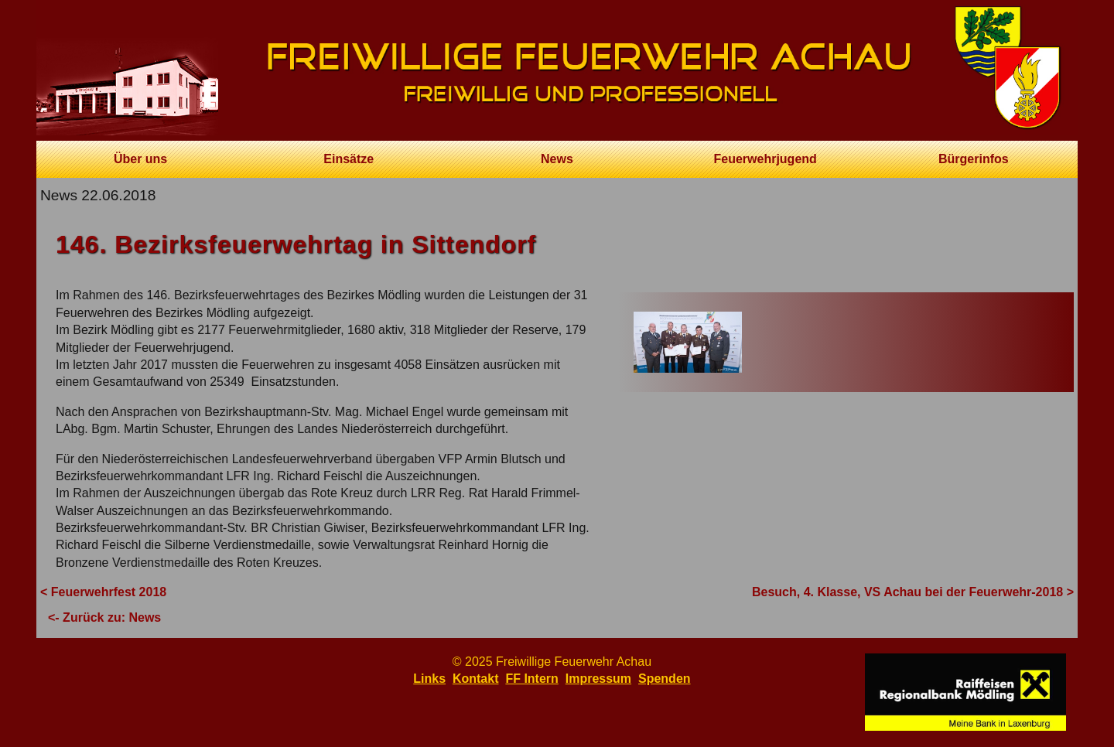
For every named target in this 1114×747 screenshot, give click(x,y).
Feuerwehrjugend (764, 158)
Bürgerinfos (973, 158)
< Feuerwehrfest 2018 (103, 592)
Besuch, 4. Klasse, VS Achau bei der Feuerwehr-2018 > (913, 592)
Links (429, 678)
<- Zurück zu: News (104, 617)
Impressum (598, 678)
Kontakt (476, 678)
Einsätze (348, 158)
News (557, 158)
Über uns (140, 158)
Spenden (664, 678)
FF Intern (531, 678)
